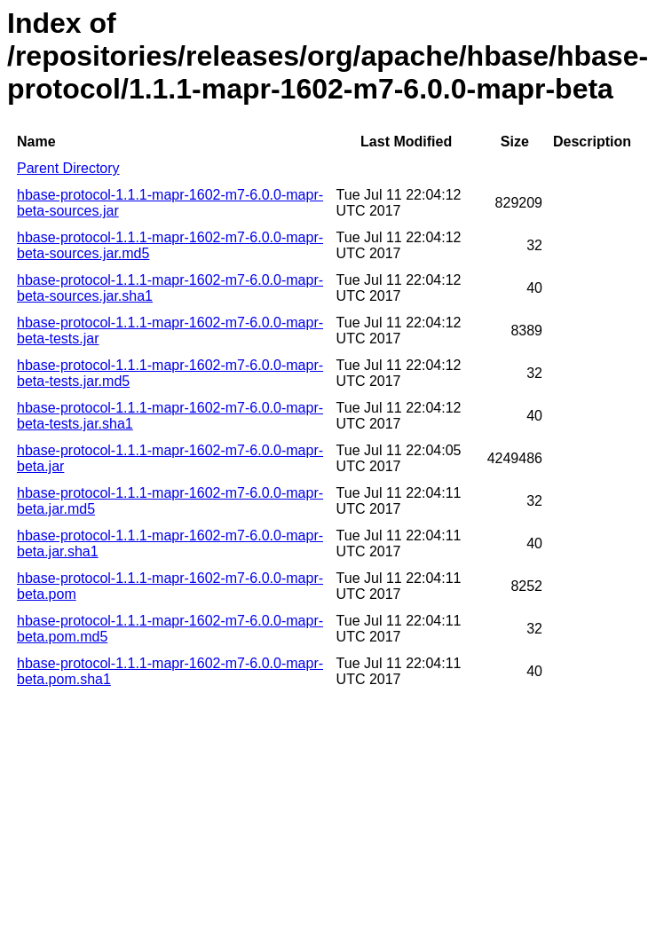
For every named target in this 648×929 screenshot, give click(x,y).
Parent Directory (68, 168)
